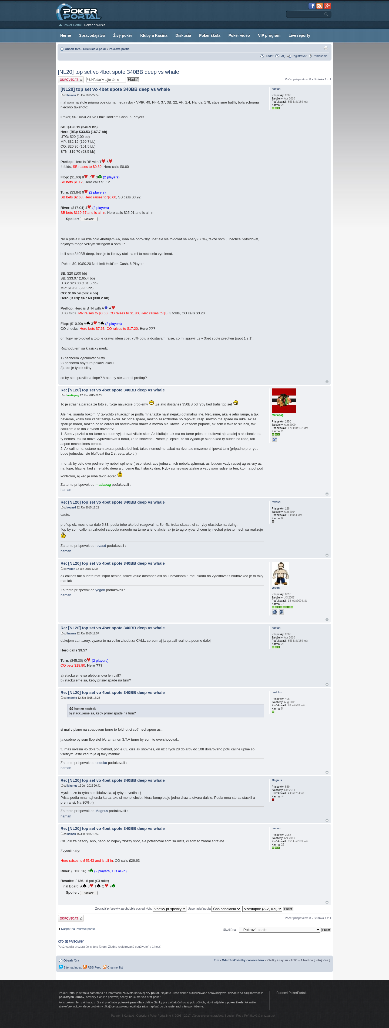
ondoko (72, 697)
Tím (216, 960)
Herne (65, 35)
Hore (327, 381)
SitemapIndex (70, 967)
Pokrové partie (119, 49)
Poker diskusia (94, 25)
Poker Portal (73, 25)
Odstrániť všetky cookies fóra (243, 960)
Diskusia (183, 35)
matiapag (73, 395)
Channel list (113, 967)
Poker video (239, 35)
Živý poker (122, 35)
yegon (71, 568)
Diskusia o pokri (94, 49)
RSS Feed (92, 967)
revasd (71, 507)
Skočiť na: (229, 929)
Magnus (72, 785)
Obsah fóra (73, 49)
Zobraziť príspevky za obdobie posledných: (140, 908)
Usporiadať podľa (214, 908)
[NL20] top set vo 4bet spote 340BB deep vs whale (118, 72)
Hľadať (269, 56)
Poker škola (209, 35)
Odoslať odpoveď (71, 79)
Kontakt (129, 1015)
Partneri (116, 1015)
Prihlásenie (320, 56)
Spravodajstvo (92, 35)
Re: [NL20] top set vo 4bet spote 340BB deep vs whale (113, 390)
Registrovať (299, 56)
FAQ (283, 56)
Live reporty (299, 35)
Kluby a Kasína (153, 35)
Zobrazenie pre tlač (326, 47)
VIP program (269, 35)
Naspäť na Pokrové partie (78, 928)
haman (71, 95)
